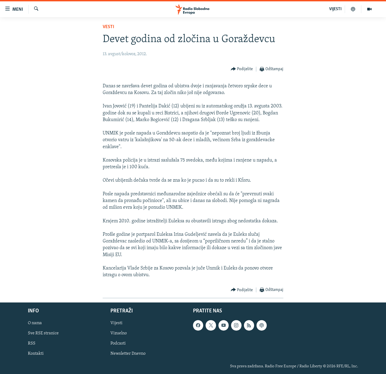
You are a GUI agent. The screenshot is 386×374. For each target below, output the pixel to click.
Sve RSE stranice (43, 333)
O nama (35, 323)
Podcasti (118, 344)
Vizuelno (118, 333)
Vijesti (116, 323)
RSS (31, 344)
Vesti (108, 26)
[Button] (242, 69)
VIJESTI (335, 9)
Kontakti (36, 354)
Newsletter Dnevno (128, 354)
